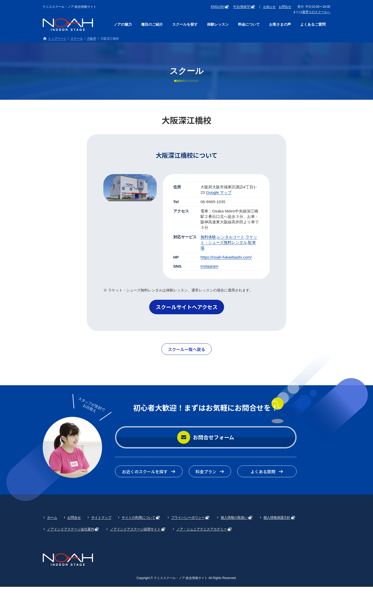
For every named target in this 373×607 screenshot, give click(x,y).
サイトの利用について (138, 517)
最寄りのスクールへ (316, 12)
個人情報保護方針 (276, 517)
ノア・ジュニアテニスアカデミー (201, 529)
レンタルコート (230, 237)
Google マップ (219, 192)
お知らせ (269, 7)
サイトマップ (101, 517)
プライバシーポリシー (188, 517)
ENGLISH (218, 7)
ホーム (52, 517)
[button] (186, 307)
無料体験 (208, 237)
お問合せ (285, 7)
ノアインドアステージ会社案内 (70, 529)
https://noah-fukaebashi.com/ (226, 257)
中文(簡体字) (242, 7)
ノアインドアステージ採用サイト (135, 529)
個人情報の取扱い (234, 517)
